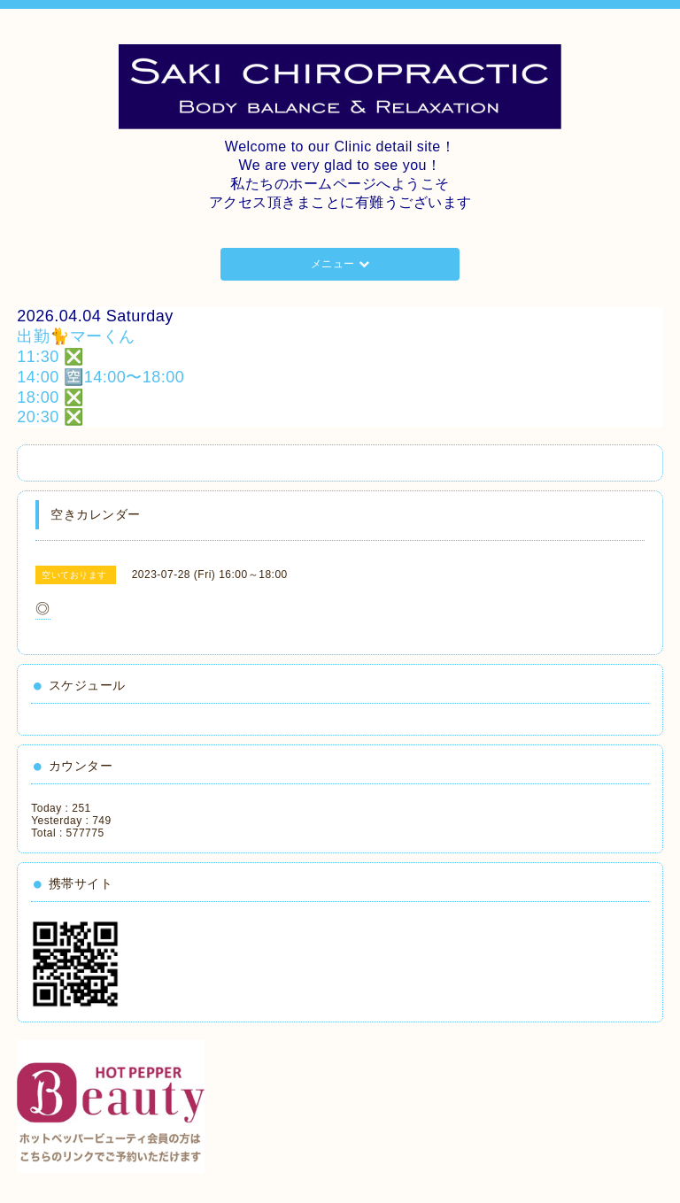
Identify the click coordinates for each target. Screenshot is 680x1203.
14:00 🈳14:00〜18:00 (100, 377)
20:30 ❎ (50, 417)
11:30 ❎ (50, 357)
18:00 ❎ (50, 397)
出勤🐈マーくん (76, 336)
